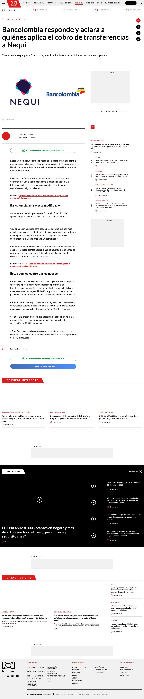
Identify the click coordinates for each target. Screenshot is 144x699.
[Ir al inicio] (14, 4)
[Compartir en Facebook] (138, 27)
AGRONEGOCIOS (99, 672)
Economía (79, 3)
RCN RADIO (76, 672)
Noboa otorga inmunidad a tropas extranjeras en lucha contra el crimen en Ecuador (126, 626)
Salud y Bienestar (65, 3)
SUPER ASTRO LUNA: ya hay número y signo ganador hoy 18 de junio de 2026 (118, 417)
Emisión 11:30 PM (133, 10)
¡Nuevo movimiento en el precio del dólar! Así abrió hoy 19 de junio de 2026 (112, 161)
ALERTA (75, 678)
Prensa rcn (31, 681)
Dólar (98, 157)
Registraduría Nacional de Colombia (16, 412)
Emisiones (9, 10)
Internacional (38, 3)
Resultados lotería (57, 412)
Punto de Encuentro (112, 3)
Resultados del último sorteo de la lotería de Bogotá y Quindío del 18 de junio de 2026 (70, 417)
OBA (48, 681)
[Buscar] (141, 3)
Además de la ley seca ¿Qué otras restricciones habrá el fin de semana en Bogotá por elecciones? (123, 533)
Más (135, 471)
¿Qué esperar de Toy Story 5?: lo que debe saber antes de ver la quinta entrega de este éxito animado (125, 590)
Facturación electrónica (52, 668)
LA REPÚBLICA (99, 667)
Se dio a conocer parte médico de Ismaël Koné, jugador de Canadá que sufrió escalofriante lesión (110, 146)
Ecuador (114, 620)
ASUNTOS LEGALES (100, 670)
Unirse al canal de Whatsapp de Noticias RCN (43, 150)
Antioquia (99, 171)
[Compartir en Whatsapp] (138, 39)
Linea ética (51, 679)
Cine (112, 584)
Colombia (26, 3)
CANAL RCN (130, 3)
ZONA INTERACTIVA (126, 670)
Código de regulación (35, 676)
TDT (84, 667)
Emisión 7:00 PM (102, 10)
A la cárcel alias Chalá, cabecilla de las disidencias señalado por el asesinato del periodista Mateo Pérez (110, 190)
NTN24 (74, 667)
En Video (13, 471)
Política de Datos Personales (65, 694)
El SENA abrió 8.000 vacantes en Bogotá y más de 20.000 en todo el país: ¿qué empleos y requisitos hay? (38, 532)
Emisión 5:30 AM (40, 10)
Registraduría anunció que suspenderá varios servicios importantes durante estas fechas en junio (23, 418)
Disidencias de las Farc (104, 185)
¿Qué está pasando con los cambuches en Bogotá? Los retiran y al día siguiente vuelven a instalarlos (124, 500)
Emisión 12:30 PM (71, 10)
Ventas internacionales (56, 676)
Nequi (26, 349)
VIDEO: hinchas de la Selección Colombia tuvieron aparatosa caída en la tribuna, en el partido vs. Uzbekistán (111, 205)
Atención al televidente (36, 671)
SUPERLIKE (123, 672)
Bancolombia (14, 349)
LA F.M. (74, 675)
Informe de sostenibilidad (52, 672)
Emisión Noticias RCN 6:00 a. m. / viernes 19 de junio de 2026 (124, 484)
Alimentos (115, 602)
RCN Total (76, 670)
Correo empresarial (34, 679)
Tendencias (90, 3)
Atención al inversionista (32, 685)
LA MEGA (75, 683)
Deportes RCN (51, 3)
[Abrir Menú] (3, 3)
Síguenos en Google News (43, 366)
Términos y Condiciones (102, 694)
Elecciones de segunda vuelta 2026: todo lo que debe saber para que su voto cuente (124, 517)
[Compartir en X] (138, 33)
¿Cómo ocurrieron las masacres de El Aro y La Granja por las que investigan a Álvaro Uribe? (112, 175)
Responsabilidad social (35, 667)
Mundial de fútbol (98, 141)
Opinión (99, 3)
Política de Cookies (84, 694)
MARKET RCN (124, 675)
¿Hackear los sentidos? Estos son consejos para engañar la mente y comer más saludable (124, 608)
